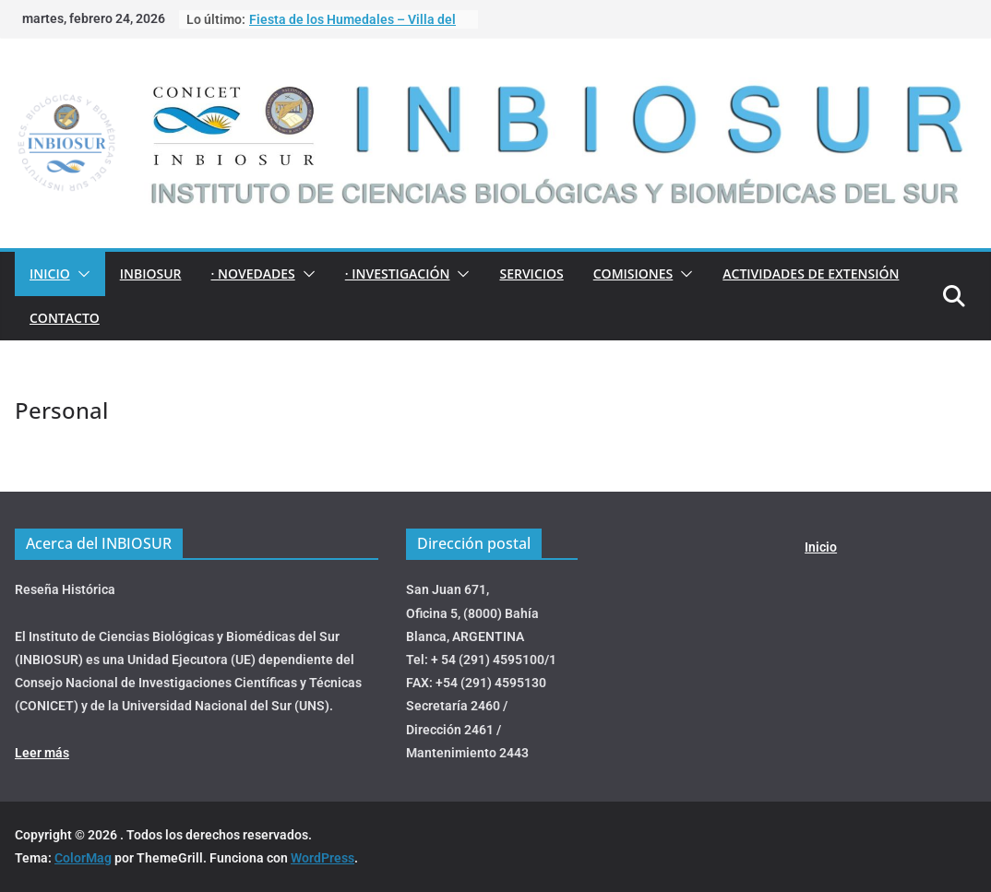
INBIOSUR (151, 273)
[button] (80, 274)
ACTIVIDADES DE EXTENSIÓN (810, 273)
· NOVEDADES (252, 273)
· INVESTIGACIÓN (397, 273)
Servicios (531, 273)
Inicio (50, 273)
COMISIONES (633, 273)
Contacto (65, 318)
